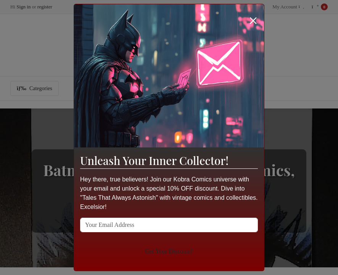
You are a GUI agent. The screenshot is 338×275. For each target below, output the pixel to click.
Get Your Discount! (169, 251)
